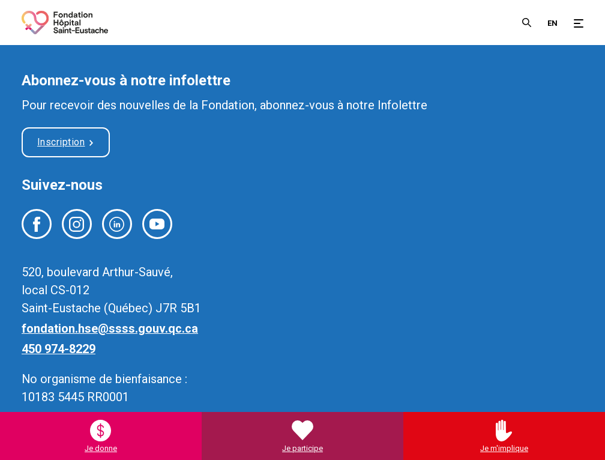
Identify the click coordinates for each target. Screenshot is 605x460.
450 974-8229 (58, 349)
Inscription (61, 142)
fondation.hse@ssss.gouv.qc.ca (110, 328)
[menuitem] (552, 22)
